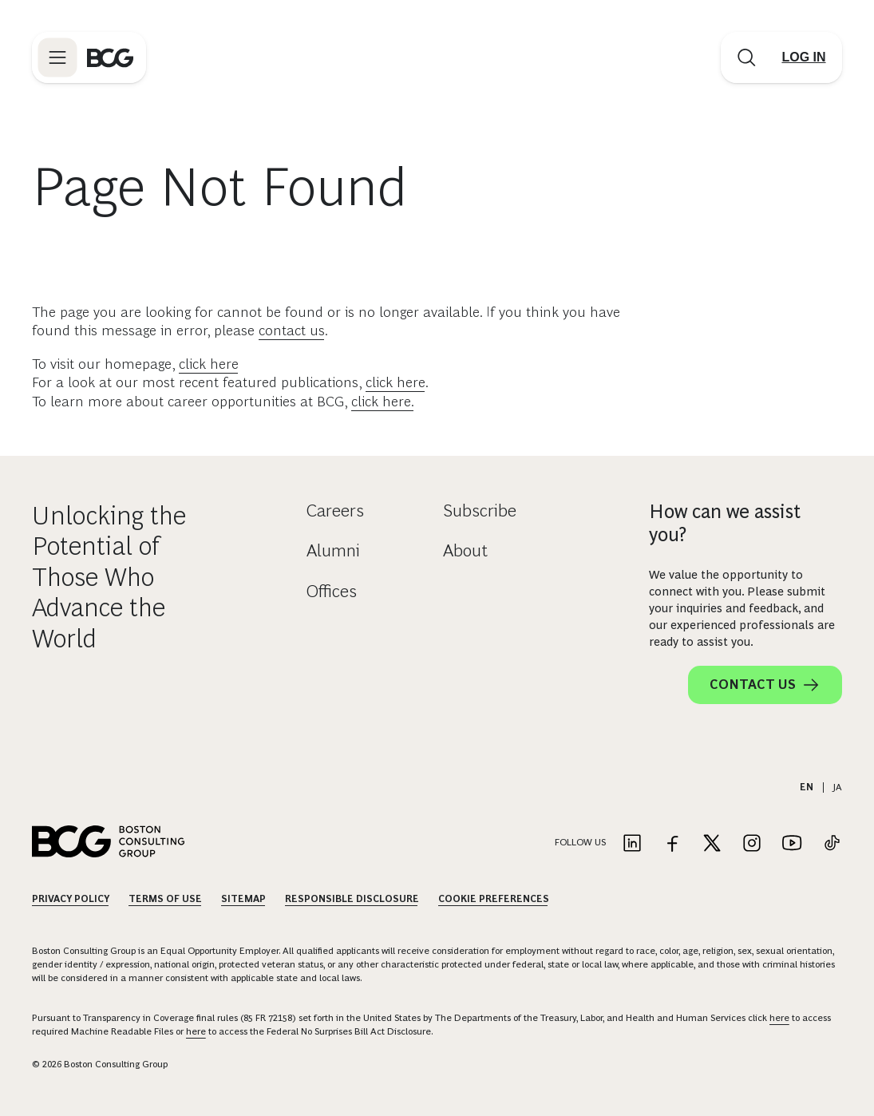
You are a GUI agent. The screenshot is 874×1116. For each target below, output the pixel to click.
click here (209, 364)
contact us (292, 330)
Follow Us (580, 842)
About (465, 550)
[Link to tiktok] (831, 844)
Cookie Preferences (493, 898)
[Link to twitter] (712, 844)
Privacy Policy (70, 898)
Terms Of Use (165, 898)
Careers (335, 510)
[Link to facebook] (672, 844)
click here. (382, 402)
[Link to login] (803, 57)
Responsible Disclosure (352, 898)
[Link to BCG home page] (110, 57)
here (779, 1017)
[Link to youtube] (791, 844)
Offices (331, 591)
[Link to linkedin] (632, 844)
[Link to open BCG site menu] (57, 57)
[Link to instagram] (752, 844)
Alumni (333, 550)
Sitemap (243, 898)
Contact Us (765, 685)
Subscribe (479, 510)
